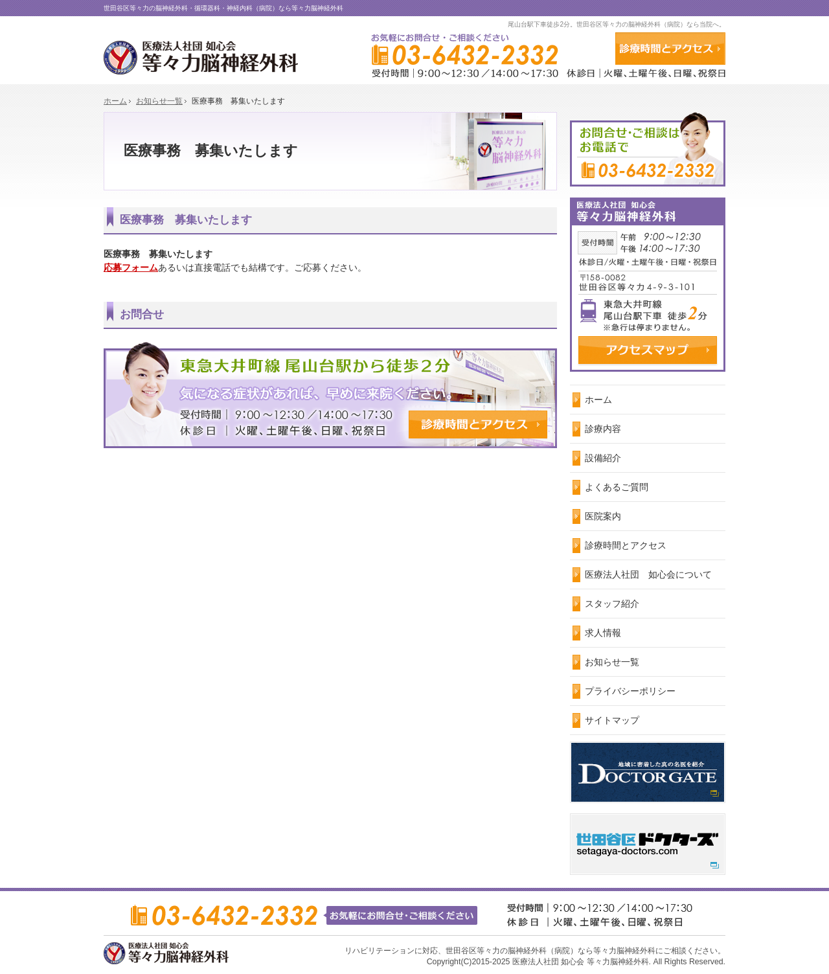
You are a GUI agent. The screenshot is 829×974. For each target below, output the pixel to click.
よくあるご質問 (616, 487)
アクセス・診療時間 (670, 48)
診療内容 (603, 429)
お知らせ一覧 (612, 662)
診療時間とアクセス (625, 545)
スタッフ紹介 (612, 603)
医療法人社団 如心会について (648, 574)
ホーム (598, 399)
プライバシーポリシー (630, 691)
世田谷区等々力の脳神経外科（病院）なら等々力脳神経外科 (550, 950)
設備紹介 (603, 458)
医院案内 (603, 516)
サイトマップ (612, 720)
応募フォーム (131, 267)
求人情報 (603, 633)
